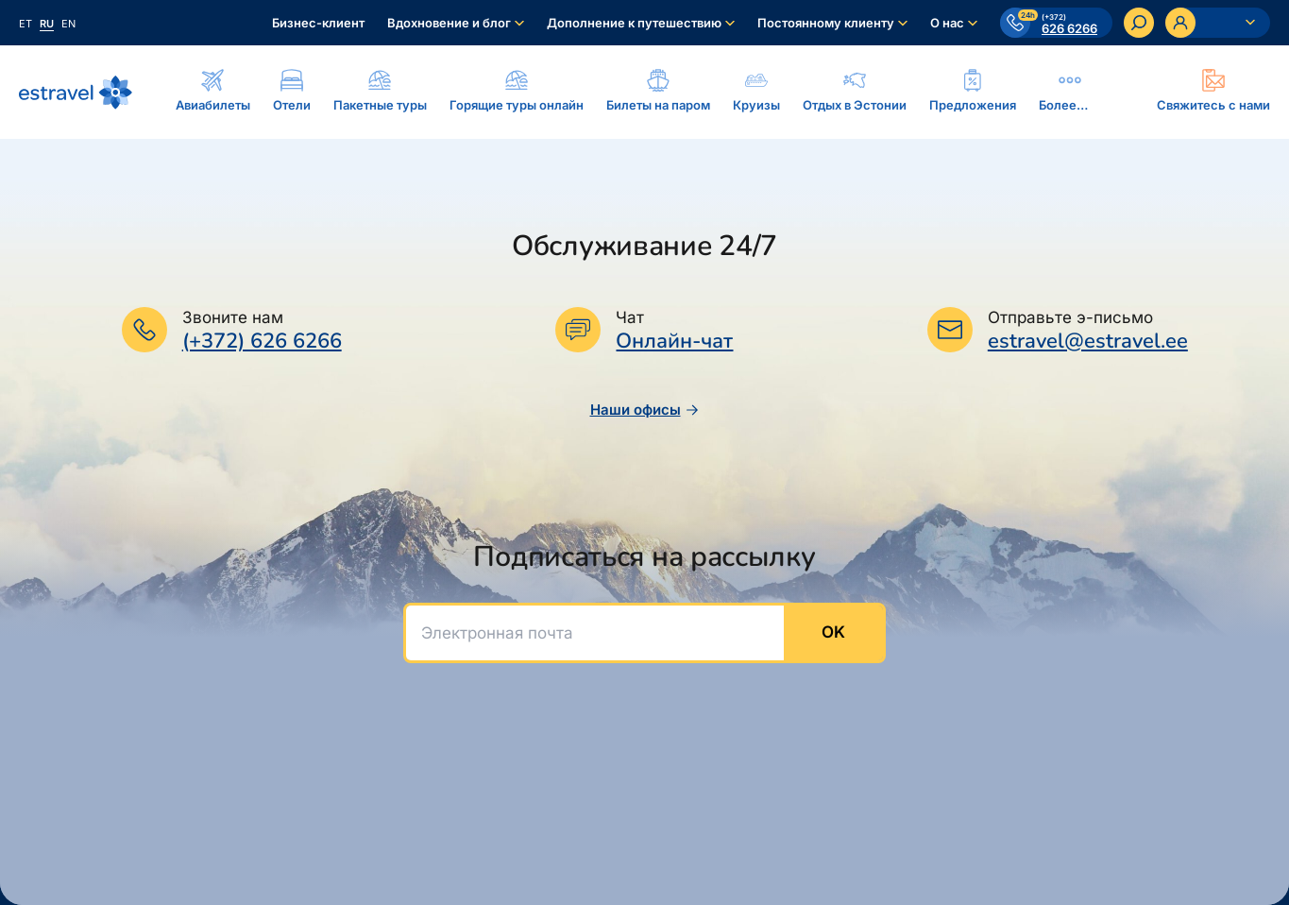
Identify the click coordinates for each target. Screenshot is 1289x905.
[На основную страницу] (75, 93)
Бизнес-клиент (318, 22)
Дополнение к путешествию (634, 22)
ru (47, 23)
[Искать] (1139, 23)
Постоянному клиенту (825, 22)
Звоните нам (232, 317)
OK (833, 632)
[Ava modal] (1213, 91)
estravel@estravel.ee (1088, 341)
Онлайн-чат (674, 341)
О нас (947, 22)
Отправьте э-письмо (1070, 317)
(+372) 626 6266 (262, 341)
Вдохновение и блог (449, 22)
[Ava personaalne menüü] (1217, 23)
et (25, 23)
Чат (630, 317)
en (68, 23)
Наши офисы (645, 409)
